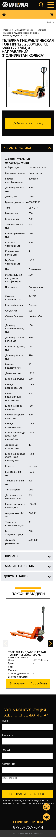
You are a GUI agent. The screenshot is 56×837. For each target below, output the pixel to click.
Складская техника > (25, 30)
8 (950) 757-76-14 (28, 828)
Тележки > (41, 30)
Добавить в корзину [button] (28, 123)
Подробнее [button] (38, 683)
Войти (50, 22)
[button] (50, 643)
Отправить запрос (27, 793)
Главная (7, 30)
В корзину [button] (17, 683)
